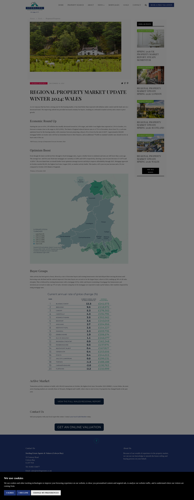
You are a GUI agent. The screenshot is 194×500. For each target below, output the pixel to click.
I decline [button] (23, 493)
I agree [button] (10, 493)
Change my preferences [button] (46, 493)
